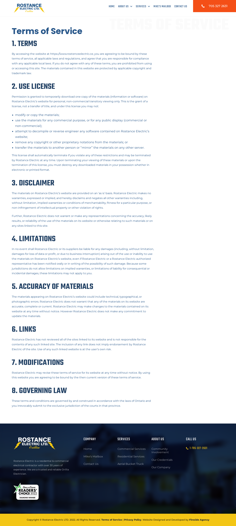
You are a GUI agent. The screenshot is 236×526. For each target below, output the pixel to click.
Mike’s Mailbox (162, 6)
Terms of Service (111, 519)
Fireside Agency (199, 519)
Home (112, 6)
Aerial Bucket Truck (130, 464)
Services (143, 6)
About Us (125, 6)
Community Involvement (160, 450)
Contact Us (180, 6)
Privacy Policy (132, 519)
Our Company (160, 468)
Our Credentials (162, 460)
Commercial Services (131, 449)
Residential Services (130, 456)
